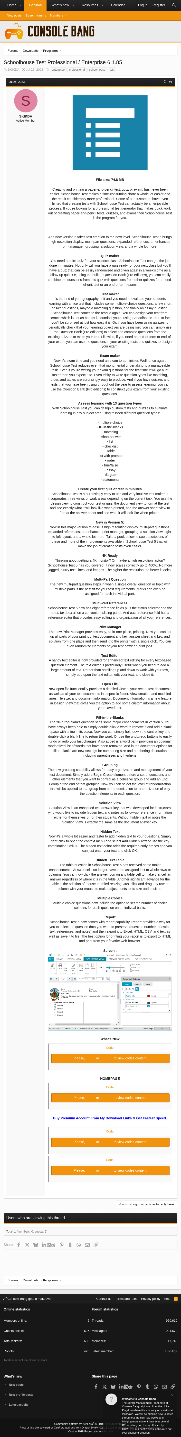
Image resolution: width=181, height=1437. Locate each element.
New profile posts (22, 1394)
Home (11, 5)
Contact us (103, 1298)
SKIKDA (13, 69)
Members (56, 15)
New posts (14, 15)
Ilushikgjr (171, 1350)
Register (107, 1058)
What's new (60, 5)
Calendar (118, 5)
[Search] (174, 5)
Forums (35, 5)
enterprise (58, 69)
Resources (90, 5)
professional (77, 69)
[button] (20, 5)
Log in (91, 1058)
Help (167, 1298)
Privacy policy (150, 1298)
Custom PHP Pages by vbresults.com (90, 1431)
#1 (170, 82)
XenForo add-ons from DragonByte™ (76, 1427)
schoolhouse (97, 69)
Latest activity (19, 1404)
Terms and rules (126, 1298)
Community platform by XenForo (90, 1423)
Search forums (36, 15)
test (112, 69)
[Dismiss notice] (172, 1396)
